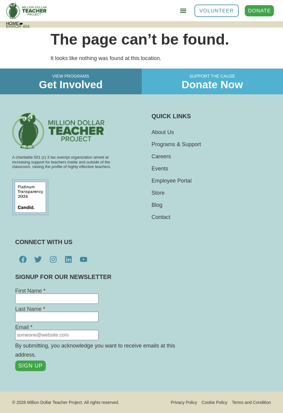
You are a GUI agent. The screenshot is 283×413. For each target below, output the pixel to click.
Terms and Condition (251, 402)
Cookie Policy (214, 402)
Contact (160, 217)
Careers (161, 156)
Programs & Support (176, 144)
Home (14, 23)
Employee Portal (171, 181)
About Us (162, 132)
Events (159, 169)
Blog (156, 205)
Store (157, 193)
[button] (183, 11)
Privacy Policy (184, 402)
